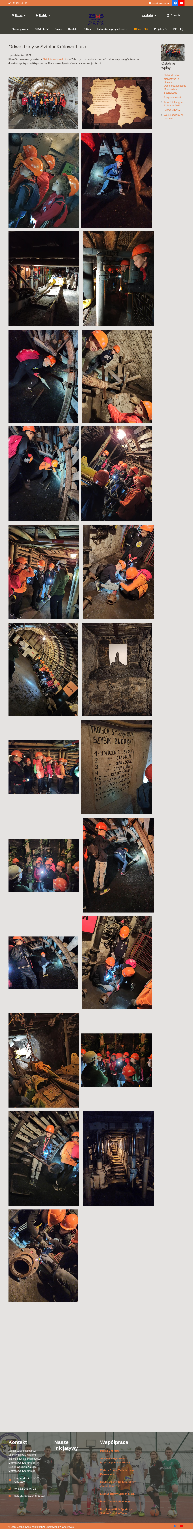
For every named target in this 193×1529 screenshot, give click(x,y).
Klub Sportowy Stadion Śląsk (117, 1493)
